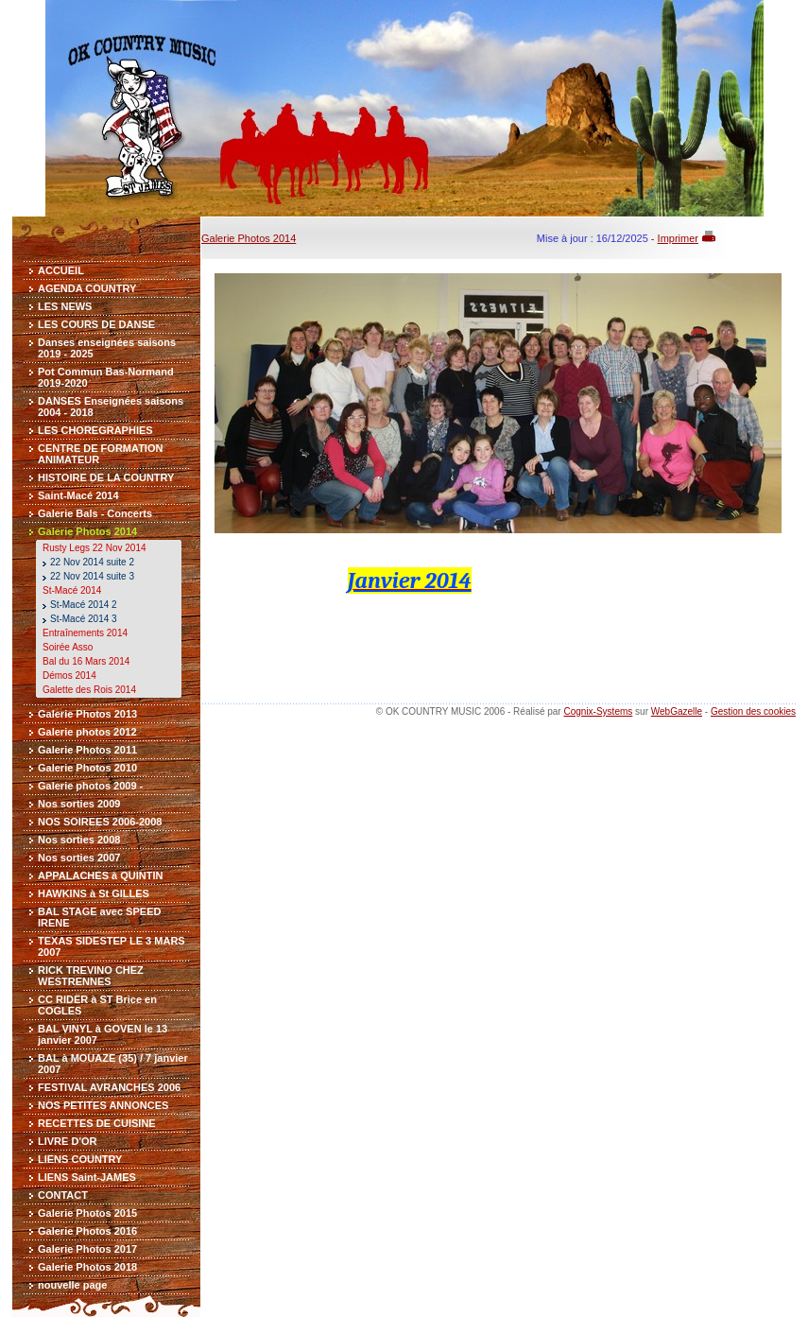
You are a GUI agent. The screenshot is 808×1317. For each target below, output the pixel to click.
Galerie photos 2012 (87, 731)
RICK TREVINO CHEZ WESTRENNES (91, 975)
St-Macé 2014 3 (83, 619)
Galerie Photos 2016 (87, 1231)
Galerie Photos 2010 (87, 767)
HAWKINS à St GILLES (93, 893)
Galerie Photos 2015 (87, 1213)
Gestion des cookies (753, 711)
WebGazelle (676, 711)
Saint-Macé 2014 (78, 495)
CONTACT (63, 1195)
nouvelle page (72, 1285)
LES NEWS (65, 306)
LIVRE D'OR (67, 1141)
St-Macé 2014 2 (83, 604)
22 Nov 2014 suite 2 (92, 562)
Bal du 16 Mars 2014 (86, 661)
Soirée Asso (68, 647)
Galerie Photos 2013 (87, 713)
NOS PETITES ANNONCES (103, 1105)
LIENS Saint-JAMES (87, 1177)
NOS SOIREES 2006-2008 (100, 821)
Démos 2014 (69, 675)
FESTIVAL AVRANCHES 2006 (109, 1087)
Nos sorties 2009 (79, 803)
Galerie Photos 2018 (87, 1267)
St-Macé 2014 (72, 590)
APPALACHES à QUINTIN (100, 875)
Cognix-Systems (597, 711)
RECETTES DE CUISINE (97, 1123)
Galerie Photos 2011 (87, 749)
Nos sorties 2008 (79, 839)
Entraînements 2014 (85, 633)
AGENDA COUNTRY (87, 288)
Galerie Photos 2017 (87, 1249)
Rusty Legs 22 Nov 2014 (94, 548)
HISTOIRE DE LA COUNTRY (106, 477)
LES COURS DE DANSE (96, 324)
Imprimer (678, 238)
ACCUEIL (61, 270)
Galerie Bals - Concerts (95, 513)
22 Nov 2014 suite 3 (92, 576)
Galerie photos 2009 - (90, 785)
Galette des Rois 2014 (89, 689)
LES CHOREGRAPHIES (95, 430)
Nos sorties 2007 (79, 857)
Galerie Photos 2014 (87, 531)
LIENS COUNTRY (80, 1159)
